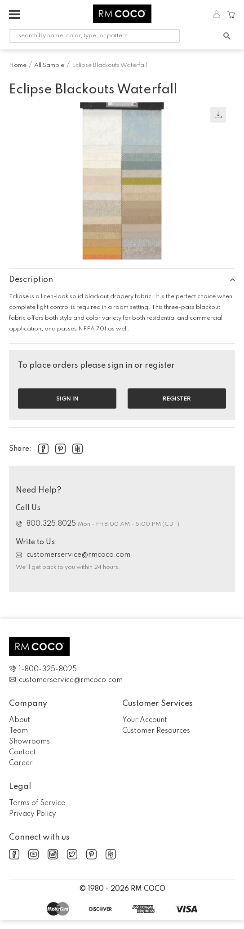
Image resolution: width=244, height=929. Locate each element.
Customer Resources (156, 731)
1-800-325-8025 (43, 669)
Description (122, 280)
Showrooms (29, 741)
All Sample (49, 65)
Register (177, 399)
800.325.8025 (47, 524)
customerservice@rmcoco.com (73, 555)
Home (18, 65)
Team (18, 731)
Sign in (67, 399)
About (19, 720)
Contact (22, 752)
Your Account (144, 720)
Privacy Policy (32, 814)
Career (21, 763)
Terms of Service (37, 803)
